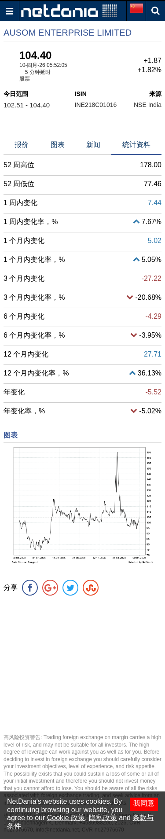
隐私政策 (103, 817)
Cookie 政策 (66, 817)
